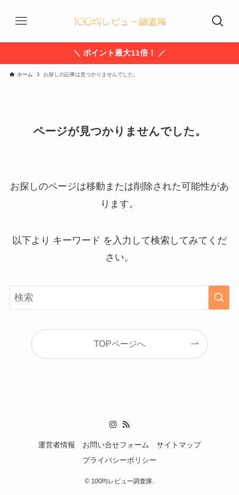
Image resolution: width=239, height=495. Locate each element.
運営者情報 (56, 445)
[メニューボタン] (21, 21)
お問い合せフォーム (115, 445)
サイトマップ (179, 445)
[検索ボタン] (218, 21)
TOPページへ (119, 343)
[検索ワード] (119, 297)
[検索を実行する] (218, 297)
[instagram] (113, 424)
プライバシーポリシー (119, 460)
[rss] (126, 424)
